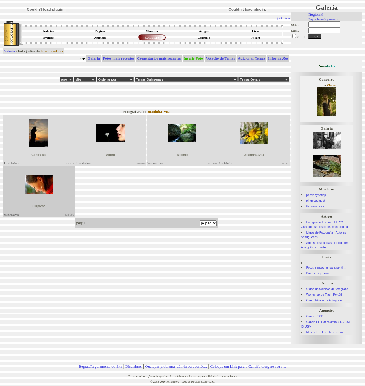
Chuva (331, 85)
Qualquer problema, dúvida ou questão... (176, 366)
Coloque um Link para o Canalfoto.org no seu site (248, 366)
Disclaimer (133, 366)
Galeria (9, 51)
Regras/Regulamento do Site (100, 366)
